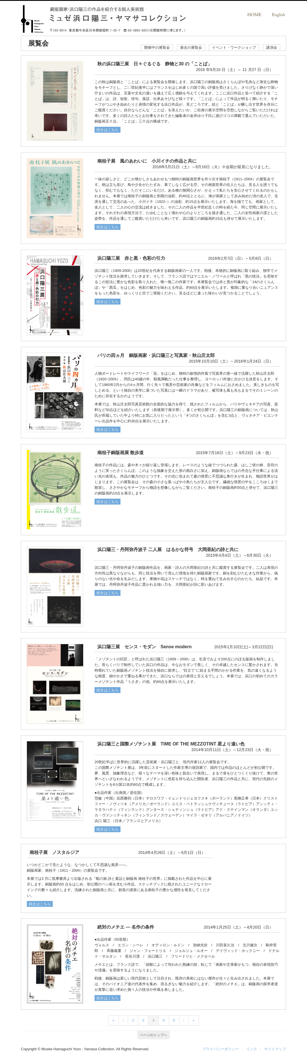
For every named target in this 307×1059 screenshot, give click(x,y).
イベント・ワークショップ (234, 47)
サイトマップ (275, 1049)
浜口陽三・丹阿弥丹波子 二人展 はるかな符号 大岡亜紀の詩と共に (167, 549)
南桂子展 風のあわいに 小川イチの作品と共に (147, 161)
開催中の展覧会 (157, 47)
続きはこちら (108, 130)
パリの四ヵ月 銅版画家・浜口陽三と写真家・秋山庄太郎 (156, 355)
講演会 (271, 47)
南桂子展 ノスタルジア (54, 852)
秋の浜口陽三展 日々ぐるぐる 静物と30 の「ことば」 (154, 63)
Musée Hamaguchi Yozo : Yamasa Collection (77, 1049)
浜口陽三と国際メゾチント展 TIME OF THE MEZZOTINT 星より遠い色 (171, 743)
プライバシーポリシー (220, 1049)
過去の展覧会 (191, 47)
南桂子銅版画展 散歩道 (120, 452)
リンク (251, 1049)
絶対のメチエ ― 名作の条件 (125, 927)
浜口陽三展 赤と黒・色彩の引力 (131, 258)
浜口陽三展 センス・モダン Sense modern (144, 646)
